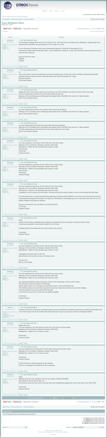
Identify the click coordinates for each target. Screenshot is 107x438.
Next (103, 28)
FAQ (51, 11)
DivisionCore (65, 432)
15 (100, 28)
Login (63, 11)
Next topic (101, 31)
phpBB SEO (53, 434)
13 (96, 28)
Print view (4, 31)
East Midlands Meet (13, 23)
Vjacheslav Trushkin (49, 432)
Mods (11, 24)
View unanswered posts (9, 16)
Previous (86, 28)
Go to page (80, 28)
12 (94, 28)
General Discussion (16, 19)
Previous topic (94, 31)
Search (57, 11)
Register (44, 11)
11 (92, 28)
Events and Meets (29, 19)
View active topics (22, 16)
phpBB (52, 430)
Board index (6, 19)
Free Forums (59, 432)
